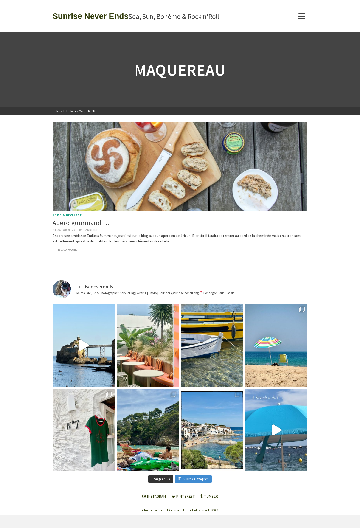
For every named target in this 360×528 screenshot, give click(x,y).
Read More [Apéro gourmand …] (67, 249)
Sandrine (91, 230)
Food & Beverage (67, 215)
